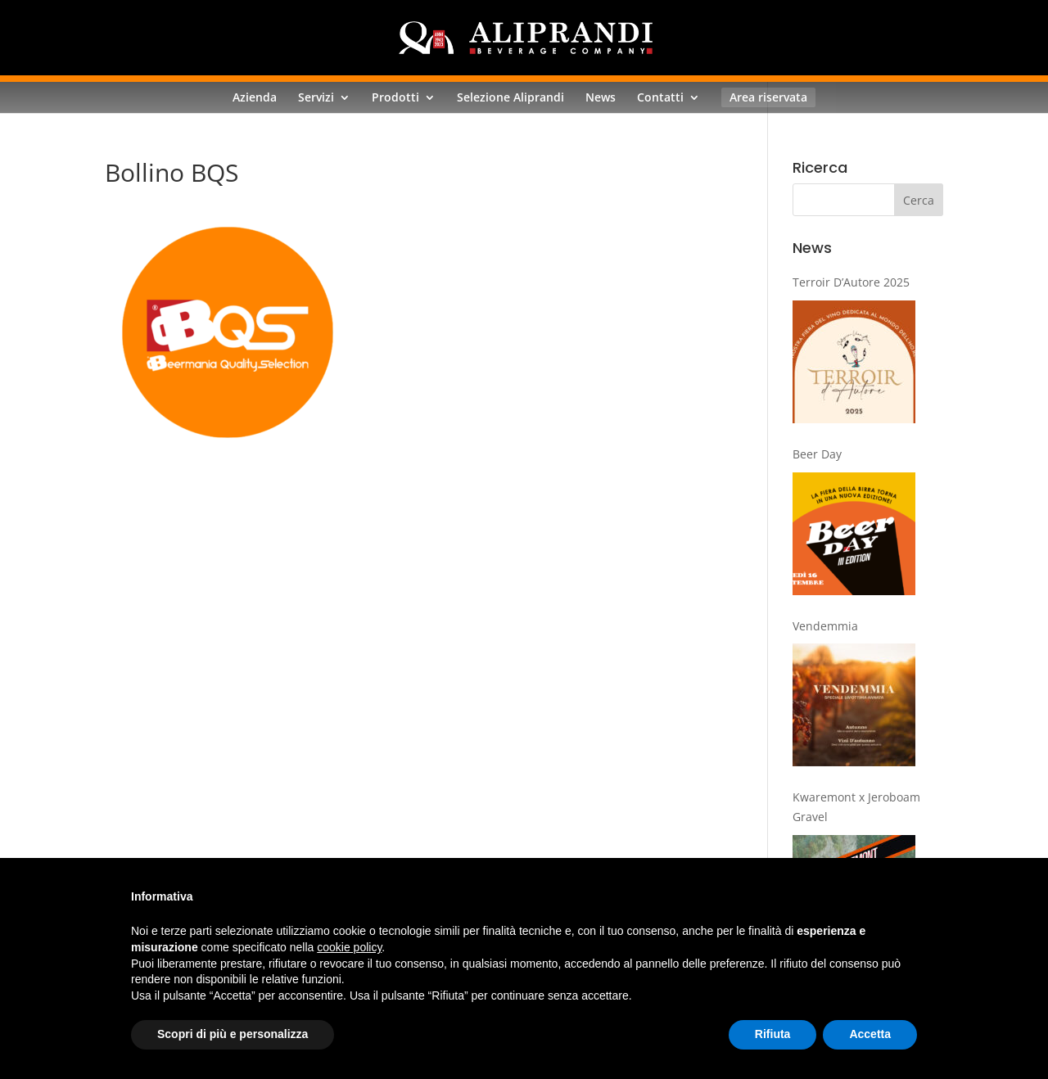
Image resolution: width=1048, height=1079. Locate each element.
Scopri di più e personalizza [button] (232, 1034)
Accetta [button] (870, 1034)
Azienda (255, 97)
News (600, 97)
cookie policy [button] (349, 947)
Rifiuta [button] (773, 1034)
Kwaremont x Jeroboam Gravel (856, 806)
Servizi (316, 97)
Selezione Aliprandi (510, 97)
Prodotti (395, 97)
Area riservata (768, 97)
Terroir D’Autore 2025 (851, 282)
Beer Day (817, 454)
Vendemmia (825, 626)
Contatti (660, 97)
